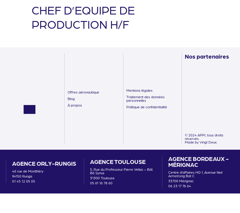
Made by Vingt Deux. (201, 142)
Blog (71, 98)
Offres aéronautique (83, 92)
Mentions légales (139, 90)
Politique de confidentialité (146, 107)
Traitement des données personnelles (145, 98)
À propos (75, 105)
